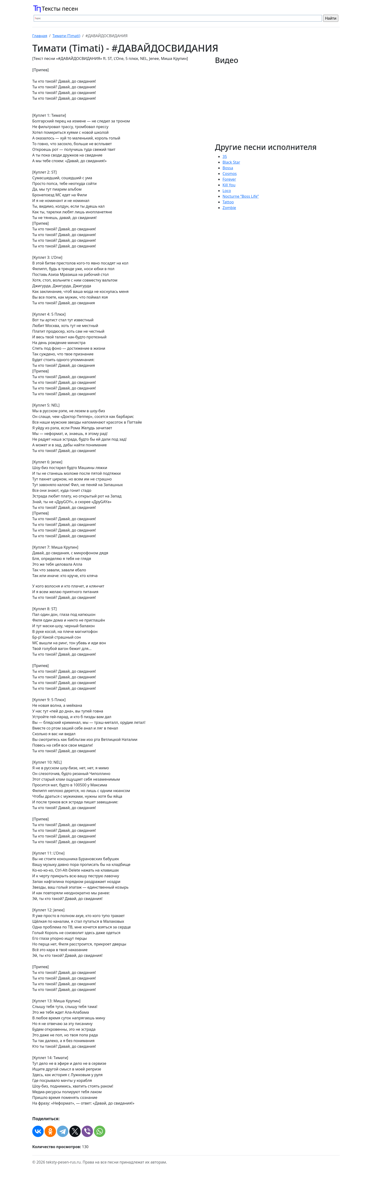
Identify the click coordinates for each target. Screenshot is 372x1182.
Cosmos (230, 173)
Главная (39, 35)
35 (225, 156)
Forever (229, 179)
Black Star (231, 162)
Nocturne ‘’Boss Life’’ (241, 196)
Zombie (229, 207)
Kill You (229, 185)
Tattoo (228, 202)
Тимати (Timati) (66, 35)
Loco (227, 190)
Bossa (228, 167)
